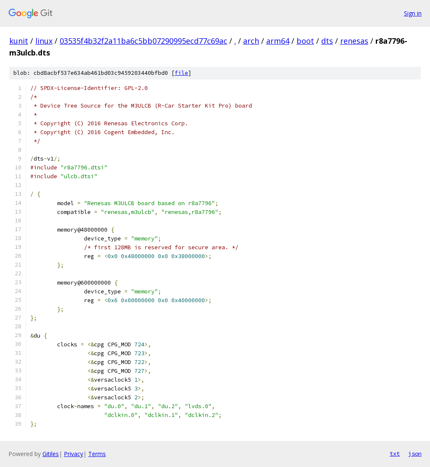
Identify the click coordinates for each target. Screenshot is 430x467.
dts (327, 41)
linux (43, 41)
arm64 (277, 41)
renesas (354, 41)
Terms (97, 454)
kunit (18, 41)
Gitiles (50, 454)
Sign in (413, 13)
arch (251, 41)
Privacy (73, 454)
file (181, 73)
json (415, 453)
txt (395, 453)
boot (305, 41)
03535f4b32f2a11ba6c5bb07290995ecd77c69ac (143, 41)
